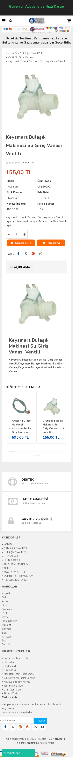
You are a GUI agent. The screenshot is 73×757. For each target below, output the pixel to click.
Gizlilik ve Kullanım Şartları (18, 678)
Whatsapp (12, 753)
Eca (4, 640)
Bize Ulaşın (9, 670)
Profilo (6, 613)
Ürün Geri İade (11, 689)
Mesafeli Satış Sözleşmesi (18, 674)
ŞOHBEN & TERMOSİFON (17, 576)
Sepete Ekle (21, 243)
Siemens (7, 609)
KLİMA (6, 568)
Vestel (6, 617)
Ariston (6, 637)
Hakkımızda (9, 666)
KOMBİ (7, 544)
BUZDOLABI (10, 556)
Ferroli (6, 644)
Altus (5, 601)
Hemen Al (51, 243)
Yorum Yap (28, 162)
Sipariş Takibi (10, 693)
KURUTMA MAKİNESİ (15, 564)
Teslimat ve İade (12, 686)
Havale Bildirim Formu (16, 682)
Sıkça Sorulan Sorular (15, 658)
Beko (5, 597)
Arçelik (6, 593)
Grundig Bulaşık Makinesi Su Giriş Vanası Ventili (53, 426)
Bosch (5, 605)
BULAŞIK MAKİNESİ (14, 552)
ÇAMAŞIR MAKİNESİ (15, 548)
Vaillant (6, 625)
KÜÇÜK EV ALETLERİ (15, 572)
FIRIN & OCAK (11, 560)
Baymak (6, 629)
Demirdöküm (9, 621)
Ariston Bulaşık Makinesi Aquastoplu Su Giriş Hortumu (21, 426)
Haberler (8, 662)
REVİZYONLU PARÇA (15, 580)
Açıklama (22, 267)
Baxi (4, 633)
